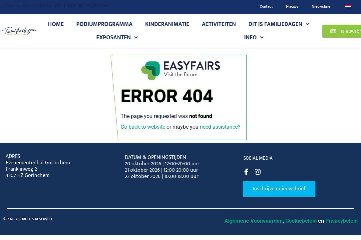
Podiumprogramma (104, 24)
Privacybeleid (341, 221)
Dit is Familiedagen (278, 24)
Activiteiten (219, 24)
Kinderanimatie (167, 24)
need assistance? (220, 127)
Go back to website (143, 127)
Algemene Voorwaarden (253, 221)
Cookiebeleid (301, 221)
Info (254, 37)
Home (56, 24)
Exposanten (117, 37)
